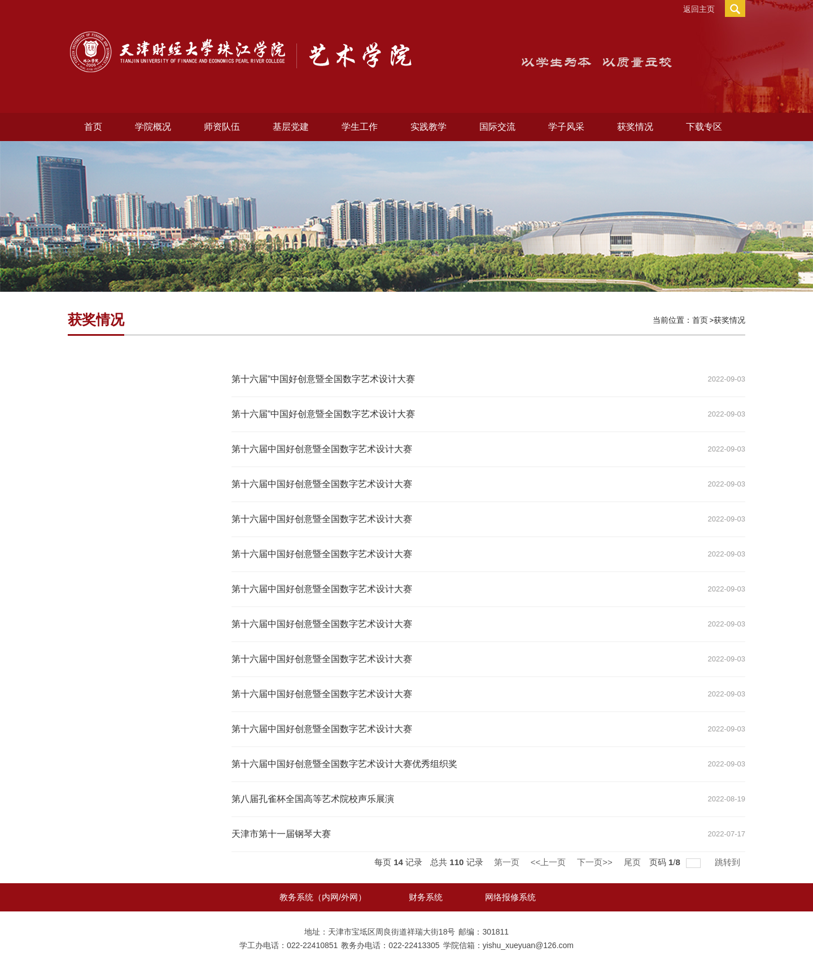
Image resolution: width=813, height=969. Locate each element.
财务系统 (426, 897)
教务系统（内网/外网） (322, 897)
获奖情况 (635, 126)
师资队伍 (222, 126)
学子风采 (566, 126)
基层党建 (291, 126)
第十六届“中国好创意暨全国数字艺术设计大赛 (323, 379)
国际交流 (497, 126)
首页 (93, 126)
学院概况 (153, 126)
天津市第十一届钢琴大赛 (281, 834)
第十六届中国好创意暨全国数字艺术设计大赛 (321, 449)
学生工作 (360, 126)
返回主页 (699, 9)
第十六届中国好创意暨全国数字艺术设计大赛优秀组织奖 (344, 764)
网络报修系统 (510, 897)
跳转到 (728, 862)
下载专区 (704, 126)
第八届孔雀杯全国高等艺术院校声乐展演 (312, 799)
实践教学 (428, 126)
